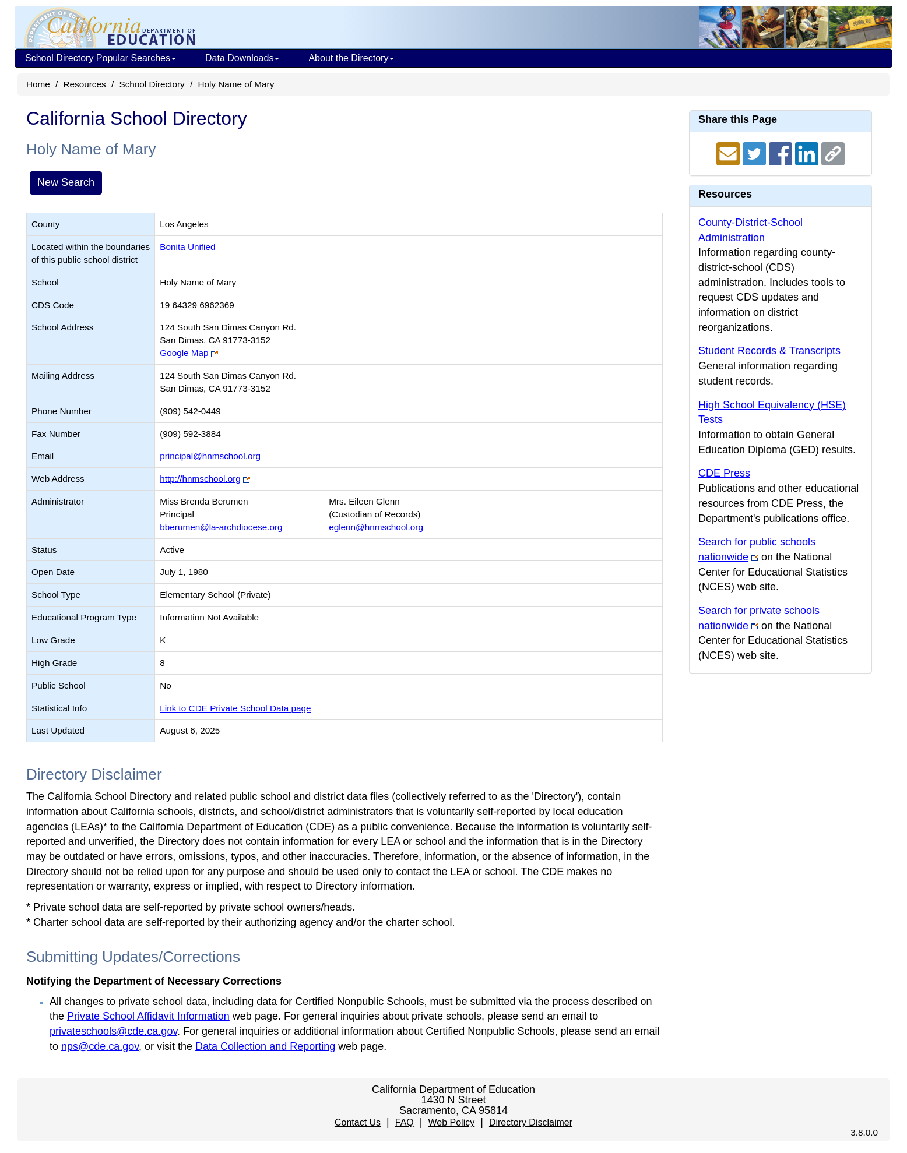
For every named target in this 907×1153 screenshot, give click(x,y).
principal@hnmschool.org (210, 456)
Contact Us (358, 1122)
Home (38, 84)
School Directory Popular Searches (100, 58)
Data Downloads (242, 58)
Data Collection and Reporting (265, 1046)
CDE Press (724, 473)
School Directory (151, 84)
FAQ (404, 1122)
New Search (65, 182)
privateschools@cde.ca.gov (113, 1031)
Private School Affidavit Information (148, 1016)
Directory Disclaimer (530, 1122)
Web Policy (451, 1122)
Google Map (184, 353)
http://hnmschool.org (200, 479)
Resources (85, 84)
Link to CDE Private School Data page (235, 708)
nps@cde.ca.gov (100, 1046)
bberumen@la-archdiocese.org (221, 527)
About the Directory (351, 58)
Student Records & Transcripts (769, 351)
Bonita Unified (187, 247)
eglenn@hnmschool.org (376, 527)
